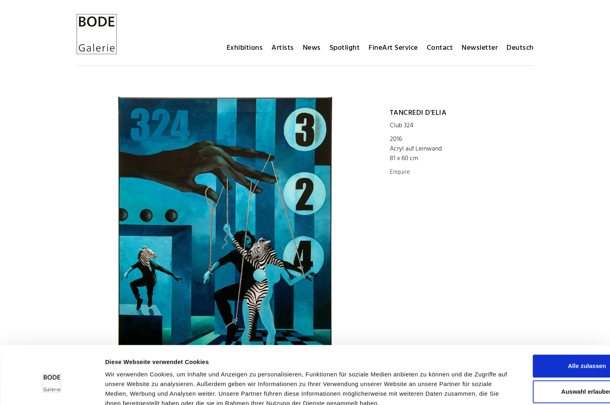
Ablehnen (543, 367)
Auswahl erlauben (543, 341)
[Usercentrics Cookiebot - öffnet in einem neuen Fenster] (52, 389)
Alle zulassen (543, 316)
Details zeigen (426, 389)
